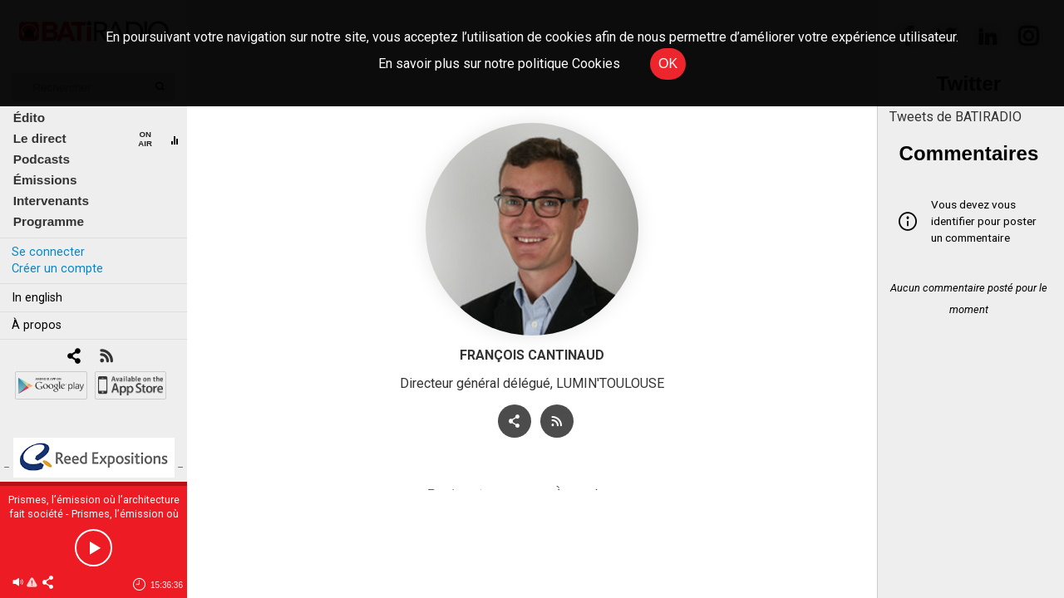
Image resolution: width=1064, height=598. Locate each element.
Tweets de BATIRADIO (955, 117)
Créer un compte (57, 269)
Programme (48, 221)
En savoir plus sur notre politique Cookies (499, 63)
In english (37, 298)
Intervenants (51, 201)
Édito (29, 117)
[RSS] (106, 357)
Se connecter (48, 252)
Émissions (45, 180)
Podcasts (41, 159)
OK (667, 63)
